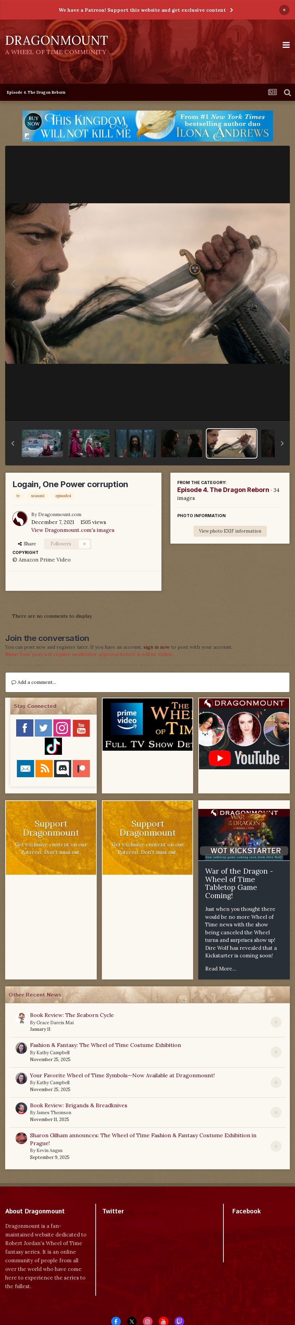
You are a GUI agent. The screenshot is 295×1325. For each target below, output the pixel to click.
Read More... (220, 968)
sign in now (157, 647)
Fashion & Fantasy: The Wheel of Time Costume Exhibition (105, 1044)
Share (27, 544)
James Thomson (53, 1113)
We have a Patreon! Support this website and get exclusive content (142, 10)
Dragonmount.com (59, 514)
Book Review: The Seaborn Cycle (72, 1014)
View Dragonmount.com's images (72, 530)
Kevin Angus (49, 1150)
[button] (12, 443)
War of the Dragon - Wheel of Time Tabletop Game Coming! (239, 883)
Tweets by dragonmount (132, 1223)
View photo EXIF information (230, 531)
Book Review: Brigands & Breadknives (78, 1105)
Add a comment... (33, 682)
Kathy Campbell (53, 1053)
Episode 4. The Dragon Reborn (223, 489)
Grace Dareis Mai (55, 1023)
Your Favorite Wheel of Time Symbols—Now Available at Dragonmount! (122, 1075)
